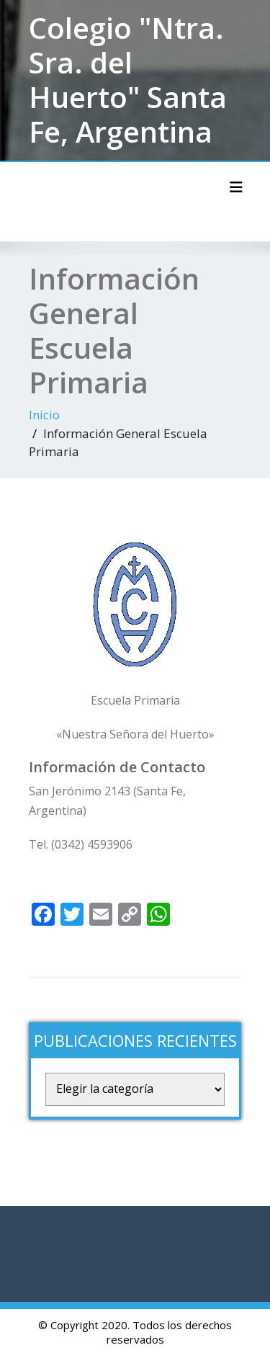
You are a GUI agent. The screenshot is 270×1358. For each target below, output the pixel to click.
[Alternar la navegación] (236, 187)
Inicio (44, 414)
